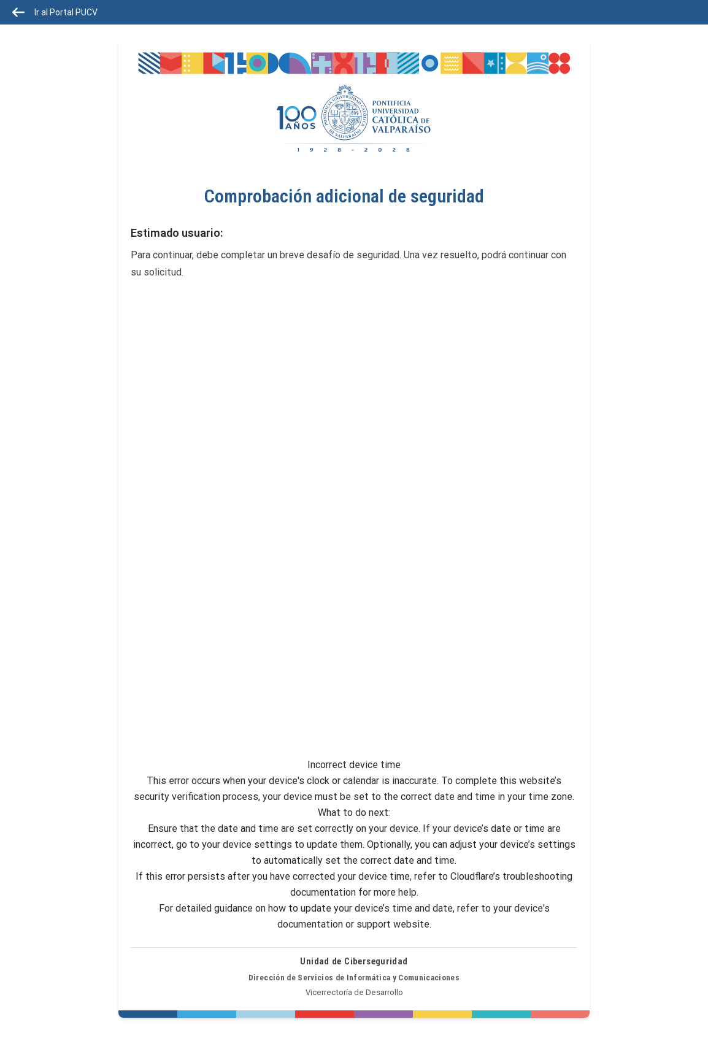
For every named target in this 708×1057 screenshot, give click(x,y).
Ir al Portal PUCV (55, 12)
